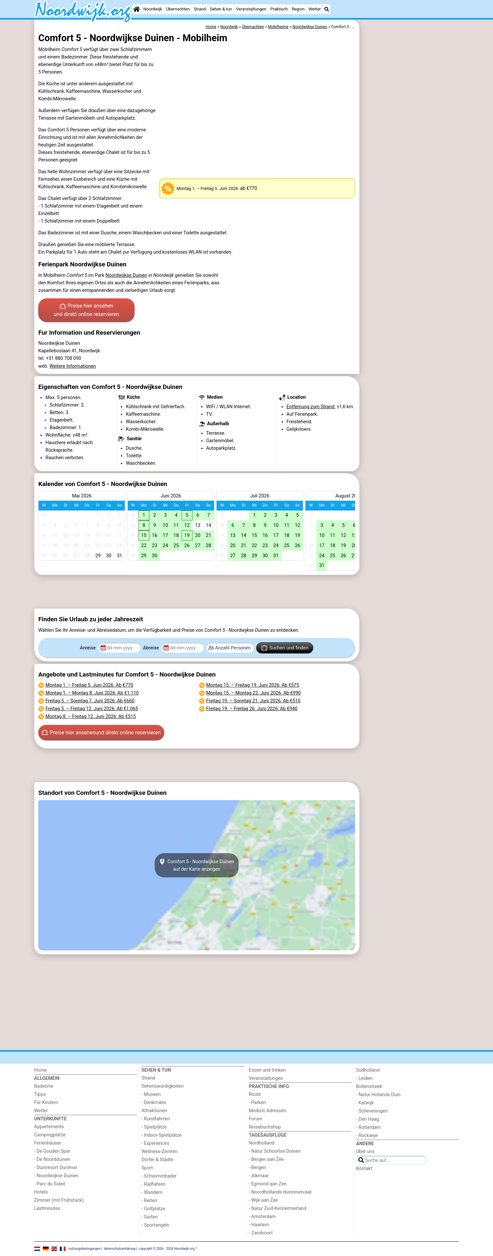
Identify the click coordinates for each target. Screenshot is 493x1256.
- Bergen (257, 1167)
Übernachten (177, 9)
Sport (147, 1168)
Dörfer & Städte (157, 1160)
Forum (255, 1119)
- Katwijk (365, 1103)
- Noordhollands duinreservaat (280, 1192)
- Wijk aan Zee (263, 1200)
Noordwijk (152, 9)
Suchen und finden (284, 648)
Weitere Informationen (72, 366)
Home (40, 1070)
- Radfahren (153, 1184)
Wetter (314, 9)
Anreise (88, 648)
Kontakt (364, 1168)
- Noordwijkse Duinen (56, 1176)
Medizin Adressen (267, 1111)
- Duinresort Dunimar (55, 1167)
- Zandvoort (261, 1233)
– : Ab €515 (90, 716)
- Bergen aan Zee (266, 1159)
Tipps (40, 1094)
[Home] (136, 9)
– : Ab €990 (253, 693)
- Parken (257, 1102)
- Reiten (149, 1200)
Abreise (151, 648)
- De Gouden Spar (52, 1151)
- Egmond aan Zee (268, 1184)
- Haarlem (259, 1225)
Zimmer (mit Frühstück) (59, 1200)
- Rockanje (367, 1135)
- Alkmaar (259, 1176)
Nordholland (261, 1143)
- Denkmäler (153, 1102)
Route (255, 1094)
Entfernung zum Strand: (311, 407)
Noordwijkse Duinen (126, 275)
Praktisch (279, 9)
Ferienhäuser (47, 1143)
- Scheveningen (372, 1111)
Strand (200, 9)
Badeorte (43, 1086)
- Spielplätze (154, 1127)
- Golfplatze (153, 1209)
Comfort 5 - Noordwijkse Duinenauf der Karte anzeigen (196, 865)
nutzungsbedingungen (84, 1248)
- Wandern (151, 1192)
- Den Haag (367, 1119)
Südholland (368, 1070)
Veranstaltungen (251, 9)
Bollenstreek (369, 1086)
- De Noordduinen (52, 1159)
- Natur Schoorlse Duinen (275, 1151)
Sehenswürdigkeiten (162, 1086)
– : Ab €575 (252, 685)
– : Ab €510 (253, 701)
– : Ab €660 (89, 701)
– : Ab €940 (251, 709)
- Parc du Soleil (49, 1184)
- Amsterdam (262, 1216)
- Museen (151, 1094)
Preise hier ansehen (86, 310)
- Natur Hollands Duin (378, 1094)
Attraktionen (154, 1111)
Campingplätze (50, 1135)
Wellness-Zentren (159, 1151)
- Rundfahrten (155, 1119)
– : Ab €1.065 (91, 709)
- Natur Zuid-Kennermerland (277, 1208)
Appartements (49, 1127)
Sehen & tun (221, 9)
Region (298, 9)
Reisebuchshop (265, 1127)
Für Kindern (46, 1102)
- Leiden (364, 1078)
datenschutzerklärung (119, 1248)
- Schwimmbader (159, 1176)
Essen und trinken (267, 1070)
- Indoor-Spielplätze (161, 1135)
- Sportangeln (155, 1225)
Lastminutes (47, 1208)
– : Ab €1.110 (92, 693)
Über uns (365, 1151)
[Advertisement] (410, 170)
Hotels (41, 1192)
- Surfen (149, 1217)
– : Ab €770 (89, 685)
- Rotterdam (368, 1127)
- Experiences (155, 1143)
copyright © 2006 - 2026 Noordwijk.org (167, 1248)
